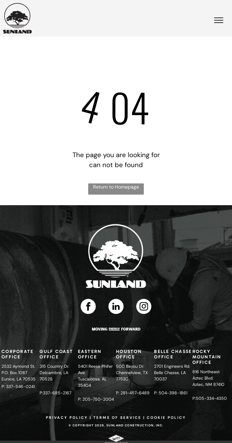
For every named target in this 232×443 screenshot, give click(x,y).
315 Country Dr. (54, 366)
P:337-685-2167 (55, 393)
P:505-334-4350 (209, 398)
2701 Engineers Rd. (172, 366)
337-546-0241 (20, 386)
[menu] (219, 20)
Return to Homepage (116, 187)
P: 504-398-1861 (170, 393)
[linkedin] (116, 307)
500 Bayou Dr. (130, 366)
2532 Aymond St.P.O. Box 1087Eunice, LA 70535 (19, 373)
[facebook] (88, 307)
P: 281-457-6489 (133, 393)
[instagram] (143, 307)
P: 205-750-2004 (96, 399)
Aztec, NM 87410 (208, 384)
